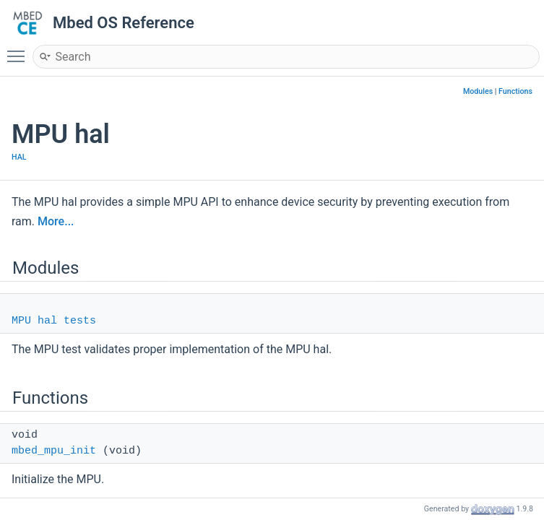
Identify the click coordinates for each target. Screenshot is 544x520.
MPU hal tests (54, 321)
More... (56, 221)
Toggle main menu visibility (19, 50)
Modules (478, 91)
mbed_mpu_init (54, 451)
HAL (19, 157)
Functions (515, 91)
